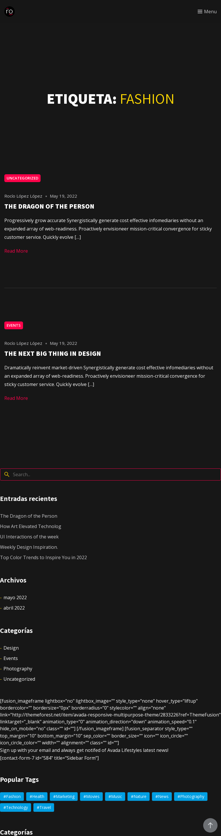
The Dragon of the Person (28, 516)
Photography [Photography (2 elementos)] (192, 796)
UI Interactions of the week (29, 537)
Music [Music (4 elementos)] (116, 796)
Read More (16, 251)
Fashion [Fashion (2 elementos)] (13, 796)
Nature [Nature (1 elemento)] (140, 796)
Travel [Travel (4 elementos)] (45, 807)
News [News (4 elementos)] (163, 796)
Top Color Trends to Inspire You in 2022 (43, 557)
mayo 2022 (15, 597)
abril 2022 (14, 608)
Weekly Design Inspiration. (29, 547)
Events (14, 325)
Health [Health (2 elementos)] (38, 796)
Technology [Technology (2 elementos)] (17, 807)
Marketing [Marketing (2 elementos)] (65, 796)
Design (11, 648)
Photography (17, 668)
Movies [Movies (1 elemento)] (93, 796)
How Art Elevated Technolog (30, 526)
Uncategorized (22, 178)
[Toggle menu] (207, 11)
